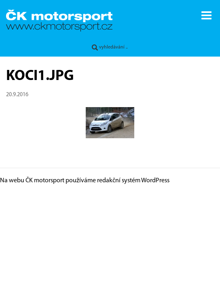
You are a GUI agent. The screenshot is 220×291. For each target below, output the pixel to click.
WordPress (155, 180)
